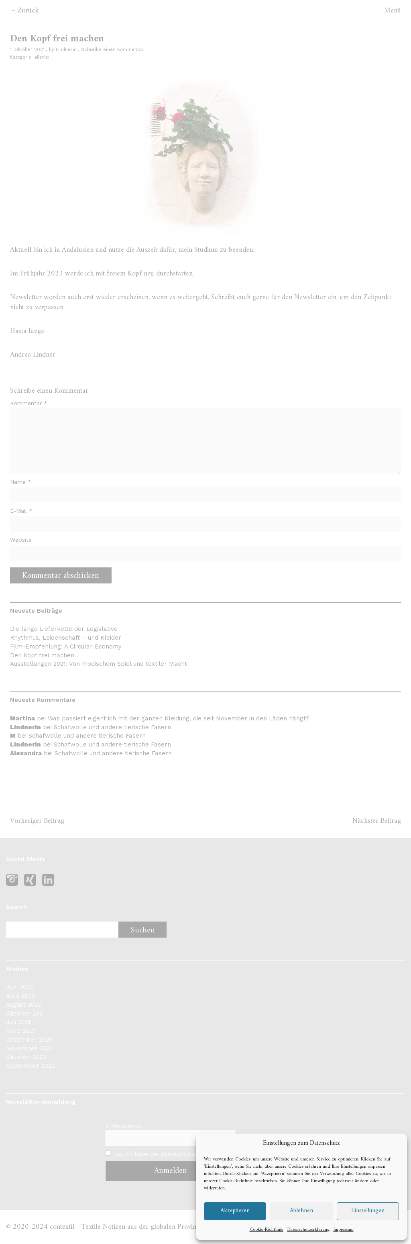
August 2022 (23, 1004)
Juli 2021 (18, 1022)
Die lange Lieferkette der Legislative (64, 628)
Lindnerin (66, 49)
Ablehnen (301, 1210)
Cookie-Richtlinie (236, 1181)
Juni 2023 (19, 987)
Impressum (344, 1230)
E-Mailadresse (124, 1125)
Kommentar (28, 403)
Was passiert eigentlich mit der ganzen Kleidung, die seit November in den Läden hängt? (178, 718)
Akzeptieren (235, 1210)
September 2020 (30, 1065)
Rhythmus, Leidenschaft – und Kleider (65, 637)
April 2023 (20, 995)
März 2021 (20, 1030)
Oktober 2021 (25, 1013)
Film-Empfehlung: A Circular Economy (66, 646)
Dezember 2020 (29, 1039)
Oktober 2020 (26, 1056)
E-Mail (21, 511)
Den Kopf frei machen (42, 655)
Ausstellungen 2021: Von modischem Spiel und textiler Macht (98, 663)
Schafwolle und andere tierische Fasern (112, 727)
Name (20, 482)
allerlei (41, 57)
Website (21, 539)
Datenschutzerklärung (308, 1230)
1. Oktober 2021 (27, 49)
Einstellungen (368, 1210)
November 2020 (29, 1048)
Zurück (28, 10)
